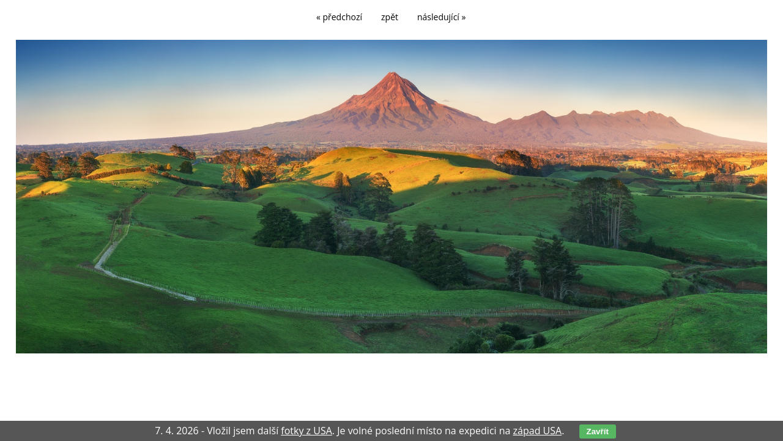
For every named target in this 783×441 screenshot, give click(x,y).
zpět (389, 17)
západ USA (537, 430)
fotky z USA (306, 430)
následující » (441, 17)
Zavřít (598, 431)
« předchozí (339, 17)
